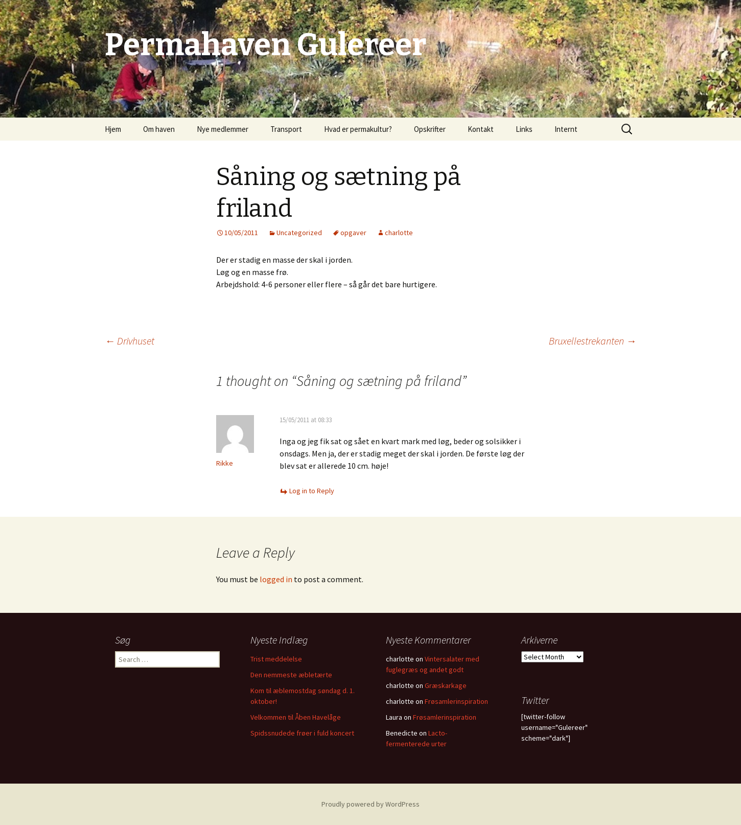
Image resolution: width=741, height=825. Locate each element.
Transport (286, 129)
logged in (276, 579)
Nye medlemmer (222, 129)
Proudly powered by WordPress (370, 804)
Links (524, 129)
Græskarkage (446, 685)
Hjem (113, 129)
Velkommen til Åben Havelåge (295, 717)
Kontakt (481, 129)
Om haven (159, 129)
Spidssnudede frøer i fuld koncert (302, 733)
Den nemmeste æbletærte (291, 674)
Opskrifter (430, 129)
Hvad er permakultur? (358, 129)
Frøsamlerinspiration (456, 701)
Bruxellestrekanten (592, 340)
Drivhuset (129, 340)
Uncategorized (299, 232)
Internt (565, 129)
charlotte (399, 232)
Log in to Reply (311, 490)
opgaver (353, 232)
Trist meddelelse (276, 658)
